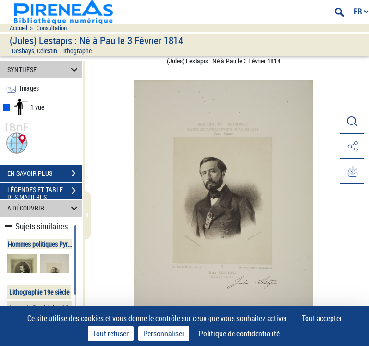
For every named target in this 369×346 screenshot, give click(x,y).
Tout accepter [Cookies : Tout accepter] (322, 318)
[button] (17, 142)
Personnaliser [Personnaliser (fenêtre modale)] (163, 333)
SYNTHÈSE (44, 69)
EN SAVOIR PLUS (44, 173)
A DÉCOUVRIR (44, 208)
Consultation (52, 28)
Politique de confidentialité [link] (239, 333)
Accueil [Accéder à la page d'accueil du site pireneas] (18, 28)
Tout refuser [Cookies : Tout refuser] (111, 333)
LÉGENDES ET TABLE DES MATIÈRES (44, 191)
